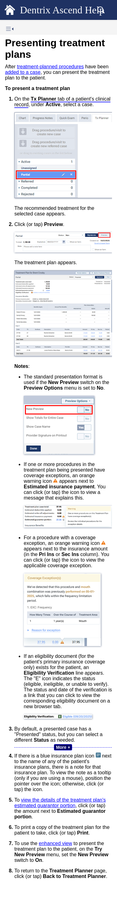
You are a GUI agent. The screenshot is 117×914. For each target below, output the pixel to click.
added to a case (23, 72)
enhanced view (55, 843)
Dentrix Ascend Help (62, 10)
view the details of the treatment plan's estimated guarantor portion (60, 802)
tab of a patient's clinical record (62, 101)
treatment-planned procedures (50, 66)
